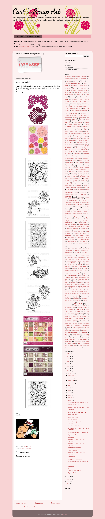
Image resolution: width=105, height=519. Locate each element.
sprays (84, 296)
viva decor (79, 327)
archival (67, 90)
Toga (67, 313)
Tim (71, 311)
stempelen (67, 302)
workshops (77, 341)
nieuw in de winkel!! (73, 426)
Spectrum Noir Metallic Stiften (72, 293)
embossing (86, 153)
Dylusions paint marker (74, 149)
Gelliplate (80, 171)
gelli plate (72, 171)
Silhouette (67, 281)
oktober (70, 378)
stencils (79, 302)
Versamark (77, 325)
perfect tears (76, 259)
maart (70, 395)
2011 (68, 481)
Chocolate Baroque (85, 113)
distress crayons (76, 138)
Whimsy (67, 334)
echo (66, 151)
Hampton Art (84, 180)
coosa (88, 117)
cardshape (84, 104)
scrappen (74, 277)
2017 (68, 363)
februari (70, 397)
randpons (79, 268)
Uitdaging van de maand (78, 316)
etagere (66, 160)
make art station (76, 221)
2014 (68, 371)
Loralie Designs (69, 215)
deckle (81, 131)
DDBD (76, 131)
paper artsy (84, 252)
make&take (85, 221)
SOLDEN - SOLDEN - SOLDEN (77, 464)
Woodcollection (83, 339)
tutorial (66, 316)
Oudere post (55, 503)
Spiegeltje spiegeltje (71, 296)
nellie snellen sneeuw (81, 243)
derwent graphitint (75, 133)
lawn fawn (75, 208)
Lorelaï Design (79, 215)
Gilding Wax (74, 173)
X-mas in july (71, 343)
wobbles (86, 337)
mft (80, 230)
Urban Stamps (79, 318)
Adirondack (75, 81)
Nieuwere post (21, 503)
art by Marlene (82, 90)
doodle (74, 144)
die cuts (76, 135)
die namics (82, 135)
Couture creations (84, 121)
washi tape (79, 329)
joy (77, 192)
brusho (79, 103)
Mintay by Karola (80, 233)
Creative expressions (83, 128)
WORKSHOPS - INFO (33, 36)
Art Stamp (78, 92)
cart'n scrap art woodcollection (79, 110)
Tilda (67, 311)
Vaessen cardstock (70, 322)
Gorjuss (71, 178)
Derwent (66, 133)
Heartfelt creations (79, 182)
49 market (76, 78)
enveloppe (78, 158)
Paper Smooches (82, 254)
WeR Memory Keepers (71, 332)
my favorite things (83, 239)
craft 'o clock (68, 122)
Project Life (67, 268)
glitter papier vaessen (83, 175)
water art (86, 329)
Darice (66, 131)
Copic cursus (71, 456)
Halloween (75, 180)
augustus (71, 383)
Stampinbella (84, 298)
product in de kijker (79, 266)
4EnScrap (83, 78)
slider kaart (85, 281)
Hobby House (68, 185)
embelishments (77, 153)
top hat (72, 314)
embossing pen (83, 156)
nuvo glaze (71, 248)
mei (69, 390)
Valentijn (75, 323)
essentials (85, 158)
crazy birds (77, 126)
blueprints (74, 101)
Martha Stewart (83, 224)
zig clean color (81, 345)
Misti (77, 235)
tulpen (86, 314)
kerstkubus (68, 204)
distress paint (68, 144)
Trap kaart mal (79, 314)
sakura (78, 272)
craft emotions (78, 122)
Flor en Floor (69, 166)
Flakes (86, 164)
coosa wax (68, 119)
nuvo (83, 247)
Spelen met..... (72, 466)
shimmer (73, 279)
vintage (68, 327)
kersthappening (85, 202)
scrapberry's (82, 275)
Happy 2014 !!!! (72, 473)
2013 (68, 476)
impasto (67, 187)
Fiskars (81, 164)
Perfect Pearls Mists (79, 257)
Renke (80, 270)
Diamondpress (69, 135)
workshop (68, 341)
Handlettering (68, 182)
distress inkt (71, 140)
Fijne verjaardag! (72, 419)
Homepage (39, 503)
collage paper (68, 117)
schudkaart (78, 274)
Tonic (82, 313)
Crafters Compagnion (74, 124)
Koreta (87, 204)
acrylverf (69, 81)
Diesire (71, 136)
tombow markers (75, 313)
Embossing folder (83, 155)
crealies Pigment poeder (70, 128)
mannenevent (68, 222)
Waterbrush (67, 330)
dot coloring (72, 146)
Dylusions (78, 148)
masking (66, 226)
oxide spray (84, 250)
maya (87, 226)
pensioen (70, 257)
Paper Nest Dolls (70, 254)
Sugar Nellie (82, 305)
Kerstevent (76, 202)
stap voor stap (68, 300)
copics (81, 119)
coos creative (82, 117)
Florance (79, 166)
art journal (68, 92)
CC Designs (84, 112)
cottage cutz (74, 121)
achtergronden (85, 80)
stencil (73, 302)
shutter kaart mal (82, 279)
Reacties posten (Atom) (30, 507)
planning (82, 262)
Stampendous (68, 298)
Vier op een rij (85, 325)
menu (76, 230)
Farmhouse (68, 164)
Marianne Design (70, 224)
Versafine (69, 325)
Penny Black (85, 255)
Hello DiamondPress (69, 183)
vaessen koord (83, 321)
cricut (68, 129)
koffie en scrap (80, 204)
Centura (66, 113)
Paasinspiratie (68, 252)
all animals (77, 87)
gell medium (83, 169)
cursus (78, 129)
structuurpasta (68, 304)
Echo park (72, 151)
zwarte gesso (78, 346)
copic (75, 119)
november (71, 375)
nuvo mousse (86, 248)
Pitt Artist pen (74, 263)
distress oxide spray (82, 142)
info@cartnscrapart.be (25, 46)
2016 (68, 366)
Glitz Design (82, 176)
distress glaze (85, 138)
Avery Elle (80, 94)
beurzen (72, 97)
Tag (74, 307)
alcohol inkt (74, 85)
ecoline (79, 151)
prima (80, 264)
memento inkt (83, 228)
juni (69, 388)
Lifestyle (85, 211)
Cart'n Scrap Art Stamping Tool (82, 106)
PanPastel (76, 252)
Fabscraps (87, 162)
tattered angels (82, 307)
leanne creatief (83, 209)
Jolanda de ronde (82, 191)
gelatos (76, 169)
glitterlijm (69, 176)
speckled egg (77, 284)
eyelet (80, 160)
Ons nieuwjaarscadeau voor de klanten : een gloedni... (76, 469)
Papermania (68, 255)
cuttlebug (85, 129)
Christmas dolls (69, 115)
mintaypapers (68, 235)
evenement (73, 160)
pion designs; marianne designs (74, 261)
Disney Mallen (68, 138)
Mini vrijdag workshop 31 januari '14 (78, 432)
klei (74, 204)
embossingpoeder (69, 158)
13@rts (84, 76)
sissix (74, 281)
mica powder (86, 230)
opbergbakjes (69, 250)
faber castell (69, 162)
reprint (85, 270)
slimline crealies (74, 282)
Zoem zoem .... (72, 409)
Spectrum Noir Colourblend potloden (74, 289)
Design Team (85, 133)
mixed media (84, 235)
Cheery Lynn (73, 113)
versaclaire (86, 323)
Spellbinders (81, 295)
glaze (66, 174)
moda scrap (80, 237)
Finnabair (75, 164)
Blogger (64, 514)
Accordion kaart (76, 80)
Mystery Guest (83, 241)
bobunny (67, 103)
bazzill (78, 96)
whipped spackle (77, 334)
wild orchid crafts (75, 336)
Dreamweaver (80, 146)
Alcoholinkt (67, 87)
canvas (66, 105)
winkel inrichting (68, 337)
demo (86, 131)
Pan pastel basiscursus (74, 447)
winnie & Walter (78, 337)
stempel (85, 300)
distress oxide (69, 142)
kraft (67, 206)
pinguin (83, 259)
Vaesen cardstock (72, 320)
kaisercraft (73, 199)
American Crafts (69, 88)
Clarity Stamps (83, 115)
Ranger (85, 268)
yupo (71, 345)
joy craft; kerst (83, 192)
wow (83, 341)
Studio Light (78, 304)
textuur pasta (79, 309)
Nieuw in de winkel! (73, 414)
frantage (76, 167)
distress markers (83, 140)
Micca (67, 231)
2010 (68, 484)
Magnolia (77, 217)
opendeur (77, 250)
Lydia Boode (69, 217)
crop (73, 129)
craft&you (87, 122)
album (66, 85)
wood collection (70, 339)
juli (69, 385)
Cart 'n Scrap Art (36, 11)
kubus (71, 206)
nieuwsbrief (70, 247)
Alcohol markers (83, 85)
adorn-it (82, 81)
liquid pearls (86, 213)
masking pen (73, 226)
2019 (68, 358)
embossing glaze (69, 156)
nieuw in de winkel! (25, 448)
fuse (72, 169)
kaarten (68, 197)
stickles (85, 302)
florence (85, 166)
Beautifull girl (85, 96)
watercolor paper (76, 330)
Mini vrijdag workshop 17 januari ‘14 (78, 461)
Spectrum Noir (85, 284)
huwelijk (85, 185)
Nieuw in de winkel (73, 417)
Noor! (77, 247)
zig (75, 345)
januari (70, 400)
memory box (68, 230)
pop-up (87, 263)
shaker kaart (82, 277)
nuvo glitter (78, 248)
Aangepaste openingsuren (75, 459)
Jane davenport (80, 189)
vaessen (85, 320)
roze (73, 272)
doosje (66, 146)
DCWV (71, 131)
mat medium (81, 226)
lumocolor (87, 215)
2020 (68, 356)
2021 (68, 353)
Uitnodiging (71, 437)
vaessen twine (68, 323)
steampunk (77, 300)
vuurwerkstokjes (70, 329)
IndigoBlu (86, 187)
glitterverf (75, 176)
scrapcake (67, 277)
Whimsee (84, 332)
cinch (76, 115)
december (71, 373)
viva (74, 327)
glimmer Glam (72, 174)
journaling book (69, 192)
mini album (81, 231)
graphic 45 (78, 178)
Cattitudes (77, 112)
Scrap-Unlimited (71, 275)
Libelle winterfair (77, 211)
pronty (73, 268)
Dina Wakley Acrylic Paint (81, 136)
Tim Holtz (77, 311)
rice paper (67, 272)
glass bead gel (83, 173)
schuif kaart (86, 274)
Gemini (86, 171)
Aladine (85, 83)
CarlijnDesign (68, 106)
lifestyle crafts (68, 213)
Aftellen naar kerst (74, 83)
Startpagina (19, 36)
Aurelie (85, 92)
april (69, 392)
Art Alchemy (73, 90)
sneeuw (81, 282)
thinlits (87, 309)
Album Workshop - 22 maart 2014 (77, 412)
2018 (68, 361)
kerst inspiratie (73, 200)
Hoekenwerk (78, 185)
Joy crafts (82, 194)
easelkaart (84, 149)
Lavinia (68, 208)
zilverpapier (71, 346)
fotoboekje (70, 167)
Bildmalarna (74, 99)
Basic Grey (72, 96)
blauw (81, 99)
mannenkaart (82, 222)
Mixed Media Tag (72, 450)
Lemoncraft (67, 211)
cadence (85, 103)
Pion (88, 259)
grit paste (67, 180)
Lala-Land (81, 206)
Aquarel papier (83, 88)
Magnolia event (79, 219)
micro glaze (73, 231)
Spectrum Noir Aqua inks (71, 286)
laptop (88, 206)
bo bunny (83, 101)
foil (65, 167)
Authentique (69, 94)
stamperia (76, 298)
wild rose (85, 336)
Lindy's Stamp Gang (77, 213)
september (71, 380)
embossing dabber (72, 155)
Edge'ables (85, 151)
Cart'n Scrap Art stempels (73, 108)
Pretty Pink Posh (71, 264)
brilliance (74, 103)
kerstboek (68, 202)
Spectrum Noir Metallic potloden (79, 291)
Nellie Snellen (68, 243)
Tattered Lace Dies (69, 309)
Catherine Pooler (68, 112)
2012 (68, 479)
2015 (68, 368)
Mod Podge (71, 237)
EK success (68, 153)
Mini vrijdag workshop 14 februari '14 (78, 402)
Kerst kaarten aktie (84, 200)
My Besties (72, 239)
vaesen (87, 318)
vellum (80, 323)
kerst (81, 199)
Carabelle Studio (75, 104)
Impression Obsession (76, 187)
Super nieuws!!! (72, 435)
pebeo (79, 255)
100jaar (78, 76)
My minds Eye (72, 241)
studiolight (74, 305)
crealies (84, 126)
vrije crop (86, 327)
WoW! (87, 341)
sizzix (79, 281)
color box (75, 117)
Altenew (85, 87)
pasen (74, 255)
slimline (66, 282)
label (76, 206)
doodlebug (80, 144)
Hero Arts (85, 183)
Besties (66, 97)
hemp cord (78, 183)
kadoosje (80, 197)
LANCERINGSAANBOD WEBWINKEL (78, 407)
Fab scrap (86, 160)
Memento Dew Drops (72, 228)
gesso (66, 173)
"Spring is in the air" (73, 404)
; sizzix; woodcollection (70, 76)
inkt (74, 189)
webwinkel (84, 330)
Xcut (79, 343)
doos (86, 144)
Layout (73, 209)
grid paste (85, 178)
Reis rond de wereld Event (71, 270)
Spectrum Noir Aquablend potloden (80, 288)
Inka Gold (69, 189)
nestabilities (68, 245)
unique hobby (68, 318)
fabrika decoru (79, 162)
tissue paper (86, 311)
